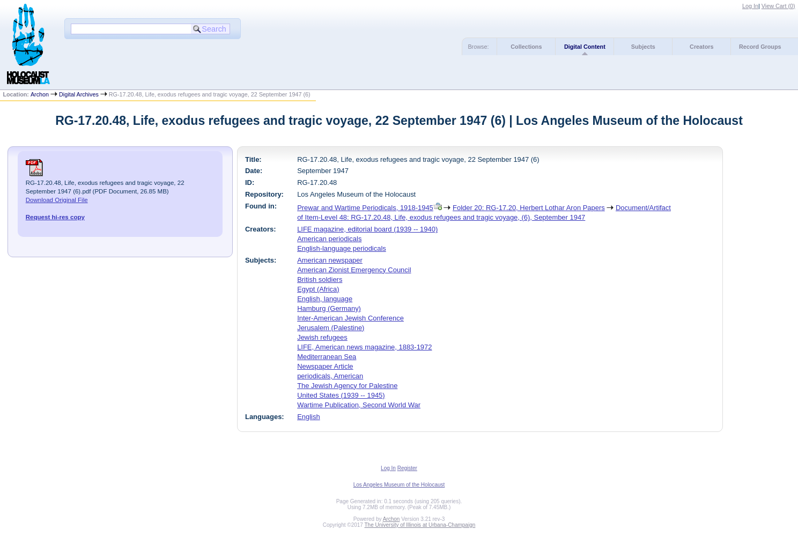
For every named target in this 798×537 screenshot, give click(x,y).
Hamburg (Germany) (329, 308)
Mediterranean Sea (326, 357)
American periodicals (329, 239)
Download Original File (57, 200)
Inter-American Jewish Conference (350, 318)
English (308, 417)
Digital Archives (79, 94)
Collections (526, 46)
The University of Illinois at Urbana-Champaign (420, 525)
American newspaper (330, 260)
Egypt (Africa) (318, 289)
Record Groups (760, 46)
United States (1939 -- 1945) (341, 395)
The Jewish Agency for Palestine (347, 386)
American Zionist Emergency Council (354, 270)
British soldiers (319, 279)
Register (407, 468)
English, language (324, 299)
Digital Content (584, 46)
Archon (40, 94)
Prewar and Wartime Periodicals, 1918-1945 (365, 208)
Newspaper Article (325, 366)
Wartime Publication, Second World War (358, 405)
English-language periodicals (341, 248)
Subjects (643, 46)
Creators (701, 46)
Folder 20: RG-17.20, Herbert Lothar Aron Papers (529, 208)
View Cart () (778, 6)
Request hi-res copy (55, 217)
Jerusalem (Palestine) (330, 328)
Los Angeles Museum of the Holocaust (399, 485)
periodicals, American (330, 376)
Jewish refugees (322, 337)
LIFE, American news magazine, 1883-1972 (364, 347)
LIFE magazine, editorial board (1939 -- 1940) (367, 229)
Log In (750, 6)
